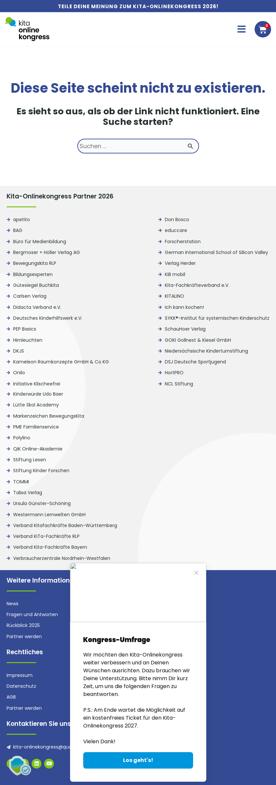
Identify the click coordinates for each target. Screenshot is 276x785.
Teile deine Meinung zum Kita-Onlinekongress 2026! (138, 6)
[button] (241, 29)
